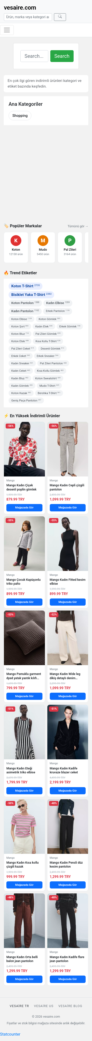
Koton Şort (19, 326)
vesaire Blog (70, 1006)
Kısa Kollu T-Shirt (48, 341)
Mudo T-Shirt (49, 385)
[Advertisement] (46, 177)
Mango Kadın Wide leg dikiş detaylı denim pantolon (65, 676)
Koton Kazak (21, 393)
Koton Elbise (21, 319)
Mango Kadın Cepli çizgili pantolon (67, 487)
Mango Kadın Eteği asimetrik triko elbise (20, 770)
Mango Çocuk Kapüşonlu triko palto (23, 581)
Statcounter (10, 1034)
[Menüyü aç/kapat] (7, 30)
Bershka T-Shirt (49, 393)
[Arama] (28, 17)
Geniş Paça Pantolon (26, 400)
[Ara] (60, 17)
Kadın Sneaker (22, 363)
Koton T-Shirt (25, 286)
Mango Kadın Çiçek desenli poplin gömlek (21, 487)
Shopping (19, 115)
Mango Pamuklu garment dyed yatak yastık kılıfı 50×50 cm (23, 676)
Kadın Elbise (58, 303)
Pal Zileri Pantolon (53, 363)
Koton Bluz (20, 334)
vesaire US (43, 1006)
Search (61, 56)
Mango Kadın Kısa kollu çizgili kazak (22, 864)
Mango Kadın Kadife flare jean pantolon (67, 959)
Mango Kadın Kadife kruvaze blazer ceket (64, 770)
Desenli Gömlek (52, 348)
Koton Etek (20, 341)
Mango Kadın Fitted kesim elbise (68, 581)
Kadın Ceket (20, 370)
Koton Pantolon (25, 303)
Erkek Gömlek (69, 326)
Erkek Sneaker (47, 356)
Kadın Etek (44, 326)
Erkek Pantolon (57, 311)
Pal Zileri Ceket (22, 348)
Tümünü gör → (78, 226)
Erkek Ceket (20, 356)
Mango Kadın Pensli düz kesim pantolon (66, 864)
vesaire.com (20, 7)
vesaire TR (19, 1006)
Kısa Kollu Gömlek (50, 370)
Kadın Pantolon (25, 311)
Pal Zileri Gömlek (48, 334)
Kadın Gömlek (22, 385)
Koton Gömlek (49, 319)
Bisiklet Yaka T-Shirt (31, 294)
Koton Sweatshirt (48, 378)
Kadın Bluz (19, 378)
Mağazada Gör (24, 507)
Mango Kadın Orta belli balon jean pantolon (22, 959)
